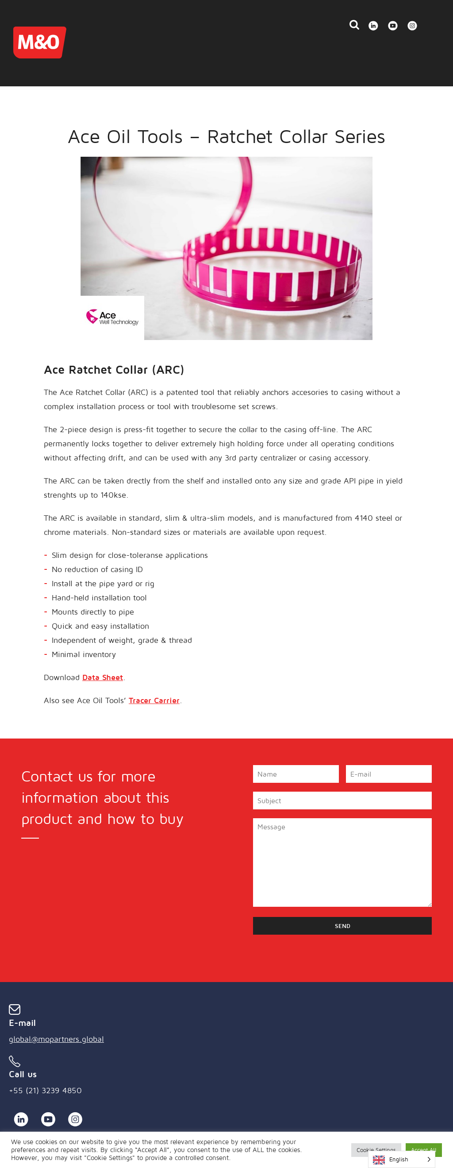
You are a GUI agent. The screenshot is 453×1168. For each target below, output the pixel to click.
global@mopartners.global (56, 1039)
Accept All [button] (424, 1149)
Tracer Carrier (154, 700)
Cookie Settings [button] (376, 1149)
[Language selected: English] (401, 1159)
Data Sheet (102, 677)
